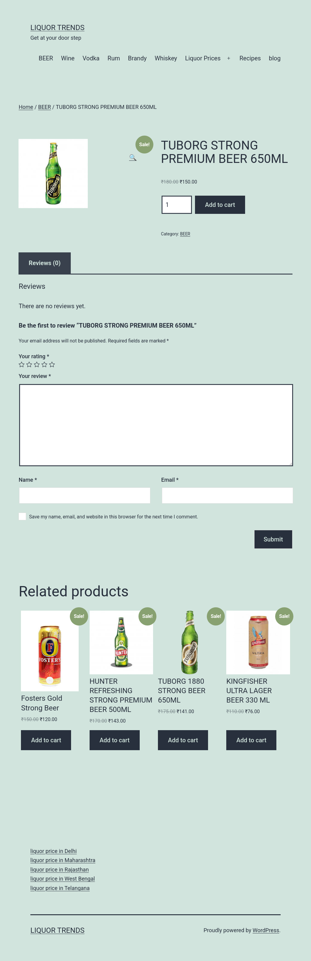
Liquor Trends (57, 27)
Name (28, 480)
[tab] (44, 263)
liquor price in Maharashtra (62, 860)
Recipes (250, 58)
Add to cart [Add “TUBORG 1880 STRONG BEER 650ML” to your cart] (183, 740)
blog (275, 58)
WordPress (266, 930)
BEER (46, 58)
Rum (114, 58)
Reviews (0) (44, 263)
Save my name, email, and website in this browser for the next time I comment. (113, 517)
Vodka (91, 58)
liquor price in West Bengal (62, 878)
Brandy (137, 58)
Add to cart (220, 204)
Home (26, 107)
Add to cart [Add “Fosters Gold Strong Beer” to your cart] (46, 740)
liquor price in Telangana (60, 888)
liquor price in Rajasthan (59, 869)
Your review (35, 376)
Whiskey (166, 58)
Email (170, 480)
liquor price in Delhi (53, 851)
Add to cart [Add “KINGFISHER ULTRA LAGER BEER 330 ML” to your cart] (251, 740)
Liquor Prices (202, 58)
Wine (67, 58)
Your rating (34, 356)
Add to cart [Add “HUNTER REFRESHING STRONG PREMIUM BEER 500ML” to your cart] (115, 740)
